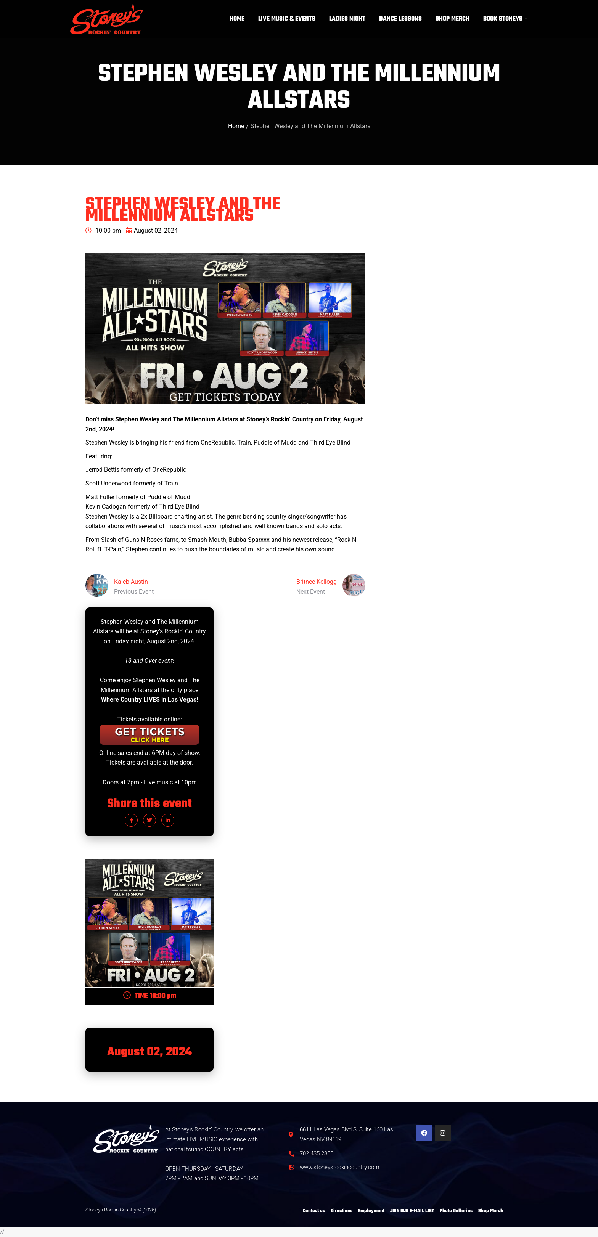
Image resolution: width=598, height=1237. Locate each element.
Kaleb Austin (131, 581)
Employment (371, 1211)
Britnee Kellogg (316, 581)
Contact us (314, 1211)
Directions (341, 1211)
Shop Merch (490, 1211)
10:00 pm (103, 230)
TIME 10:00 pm (149, 996)
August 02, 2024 (152, 230)
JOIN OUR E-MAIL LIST (412, 1211)
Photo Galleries (456, 1211)
